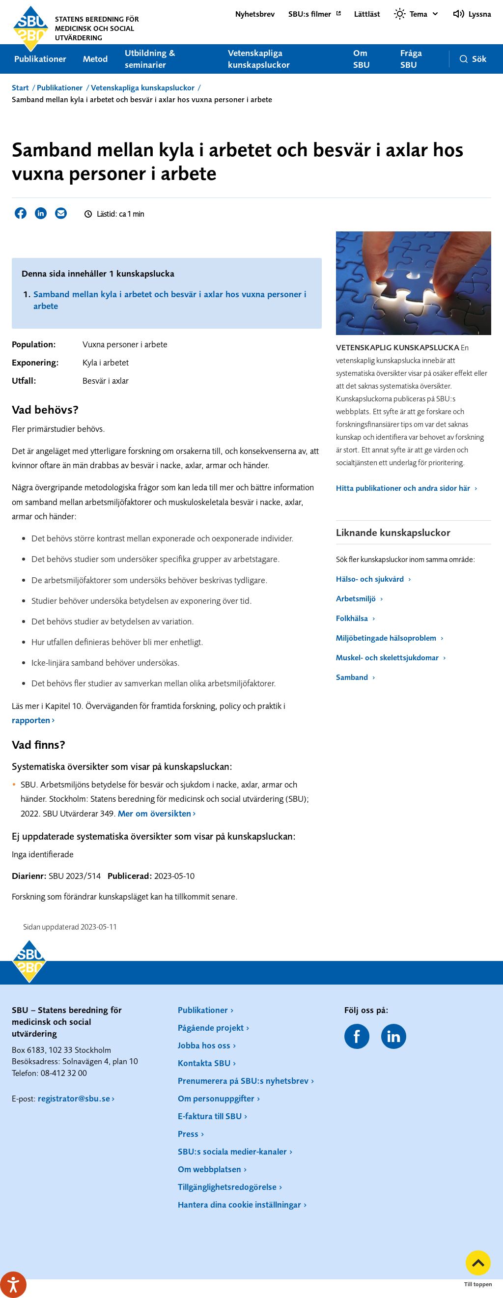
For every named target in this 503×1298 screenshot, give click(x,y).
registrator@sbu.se (74, 1098)
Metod (95, 59)
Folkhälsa (355, 618)
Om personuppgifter (216, 1098)
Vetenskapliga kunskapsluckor (259, 59)
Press (188, 1133)
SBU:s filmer (309, 13)
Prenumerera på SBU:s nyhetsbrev (243, 1080)
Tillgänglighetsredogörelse (227, 1186)
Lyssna (472, 14)
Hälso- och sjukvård (373, 578)
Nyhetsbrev (255, 13)
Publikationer (40, 59)
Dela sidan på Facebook (21, 213)
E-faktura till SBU (210, 1116)
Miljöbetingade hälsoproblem (389, 637)
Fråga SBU (411, 59)
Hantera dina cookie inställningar (239, 1204)
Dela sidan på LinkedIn (41, 213)
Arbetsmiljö (359, 598)
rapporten (31, 720)
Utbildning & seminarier (150, 59)
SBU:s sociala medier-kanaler (232, 1151)
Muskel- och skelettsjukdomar (391, 657)
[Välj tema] (416, 14)
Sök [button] (473, 59)
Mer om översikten (154, 813)
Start (20, 87)
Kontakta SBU (204, 1063)
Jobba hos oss (204, 1045)
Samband (355, 677)
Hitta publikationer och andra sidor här (406, 487)
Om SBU (361, 59)
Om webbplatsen (209, 1169)
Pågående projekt (211, 1027)
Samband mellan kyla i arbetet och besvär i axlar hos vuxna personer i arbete (170, 300)
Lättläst (367, 13)
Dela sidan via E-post (61, 213)
